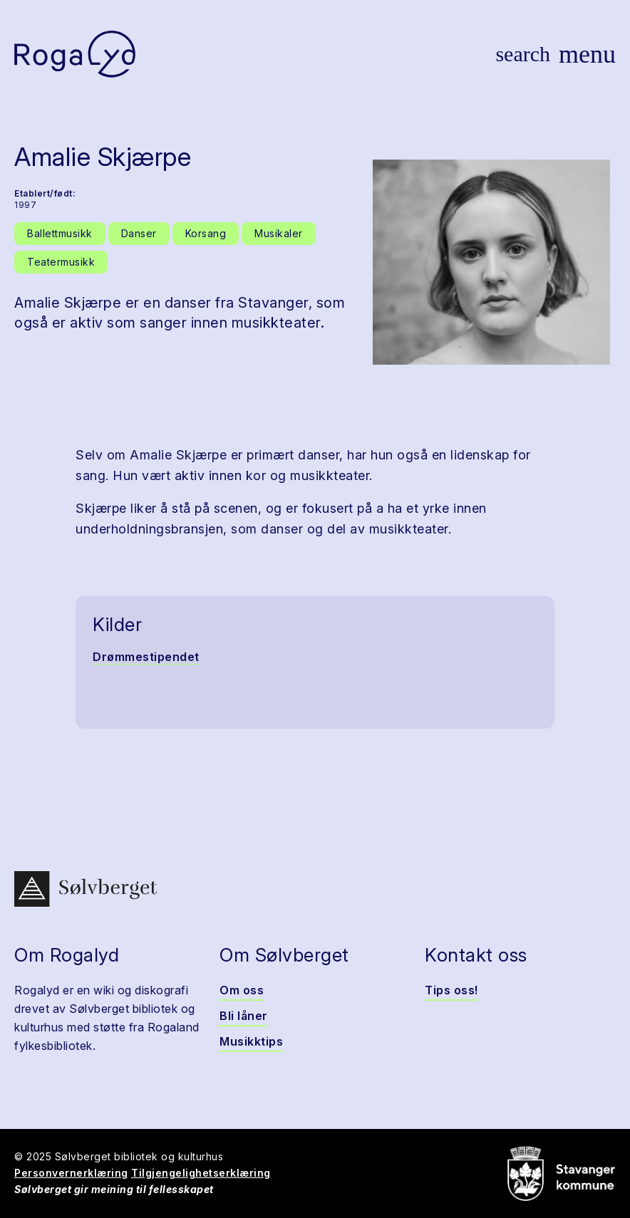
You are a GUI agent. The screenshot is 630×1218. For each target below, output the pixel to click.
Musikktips (251, 1041)
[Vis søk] (522, 54)
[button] (491, 262)
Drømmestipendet (146, 657)
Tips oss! (451, 990)
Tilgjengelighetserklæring (201, 1173)
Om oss (242, 990)
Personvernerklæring (71, 1173)
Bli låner (244, 1016)
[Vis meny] (587, 54)
